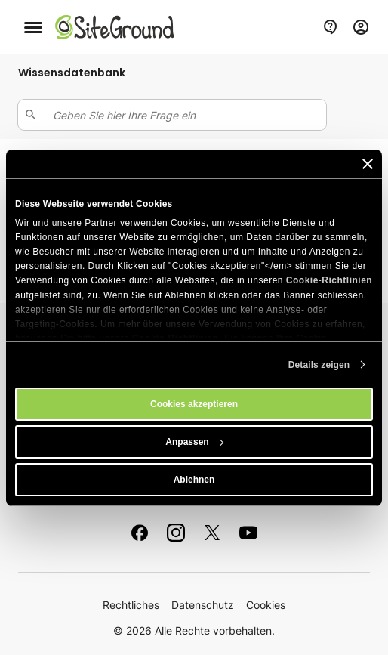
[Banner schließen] (367, 164)
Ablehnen (194, 479)
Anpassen (194, 442)
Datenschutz (202, 604)
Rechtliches (131, 604)
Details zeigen (319, 365)
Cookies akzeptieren (194, 404)
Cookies (265, 604)
